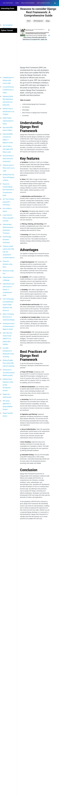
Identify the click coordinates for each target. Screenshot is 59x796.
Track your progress (28, 3)
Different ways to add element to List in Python (8, 111)
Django (48, 21)
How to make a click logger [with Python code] (8, 149)
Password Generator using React (7, 264)
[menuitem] (8, 3)
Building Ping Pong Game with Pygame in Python (8, 177)
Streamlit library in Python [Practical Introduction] (8, 158)
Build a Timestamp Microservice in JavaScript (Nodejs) (9, 317)
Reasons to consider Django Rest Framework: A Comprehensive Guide (8, 189)
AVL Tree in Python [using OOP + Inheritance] (8, 202)
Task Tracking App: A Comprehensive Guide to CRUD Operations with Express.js (8, 304)
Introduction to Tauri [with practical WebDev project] (8, 372)
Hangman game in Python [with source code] (9, 168)
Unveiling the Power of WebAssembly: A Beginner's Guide (9, 326)
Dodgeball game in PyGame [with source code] (8, 80)
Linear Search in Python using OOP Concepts (8, 218)
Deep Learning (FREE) (43, 3)
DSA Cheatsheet (8, 3)
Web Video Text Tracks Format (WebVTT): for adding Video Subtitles (7, 338)
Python (29, 21)
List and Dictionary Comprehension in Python (8, 89)
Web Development (38, 21)
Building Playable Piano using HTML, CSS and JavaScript (8, 363)
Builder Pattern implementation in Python (8, 121)
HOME (17, 3)
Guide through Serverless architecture (7, 239)
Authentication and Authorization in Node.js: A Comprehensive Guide (8, 289)
